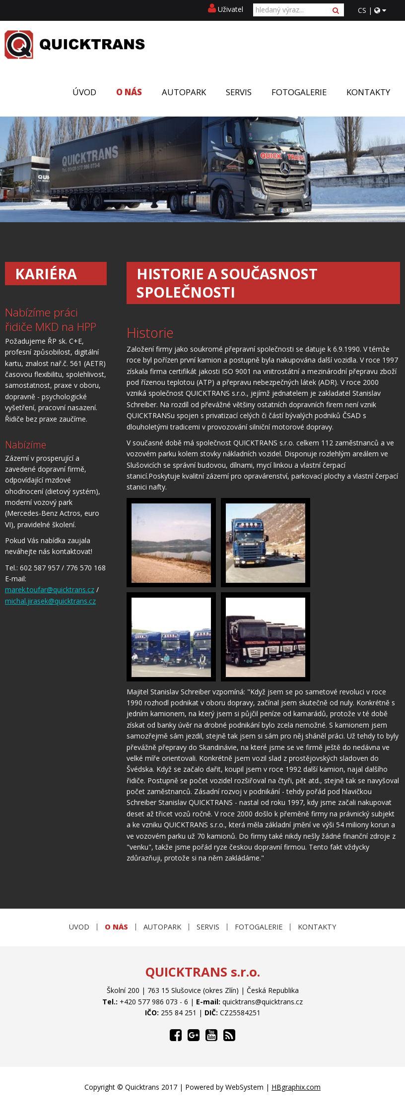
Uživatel (225, 9)
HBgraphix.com (296, 1087)
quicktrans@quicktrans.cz (262, 1001)
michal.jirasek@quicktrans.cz (50, 601)
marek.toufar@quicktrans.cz (49, 589)
